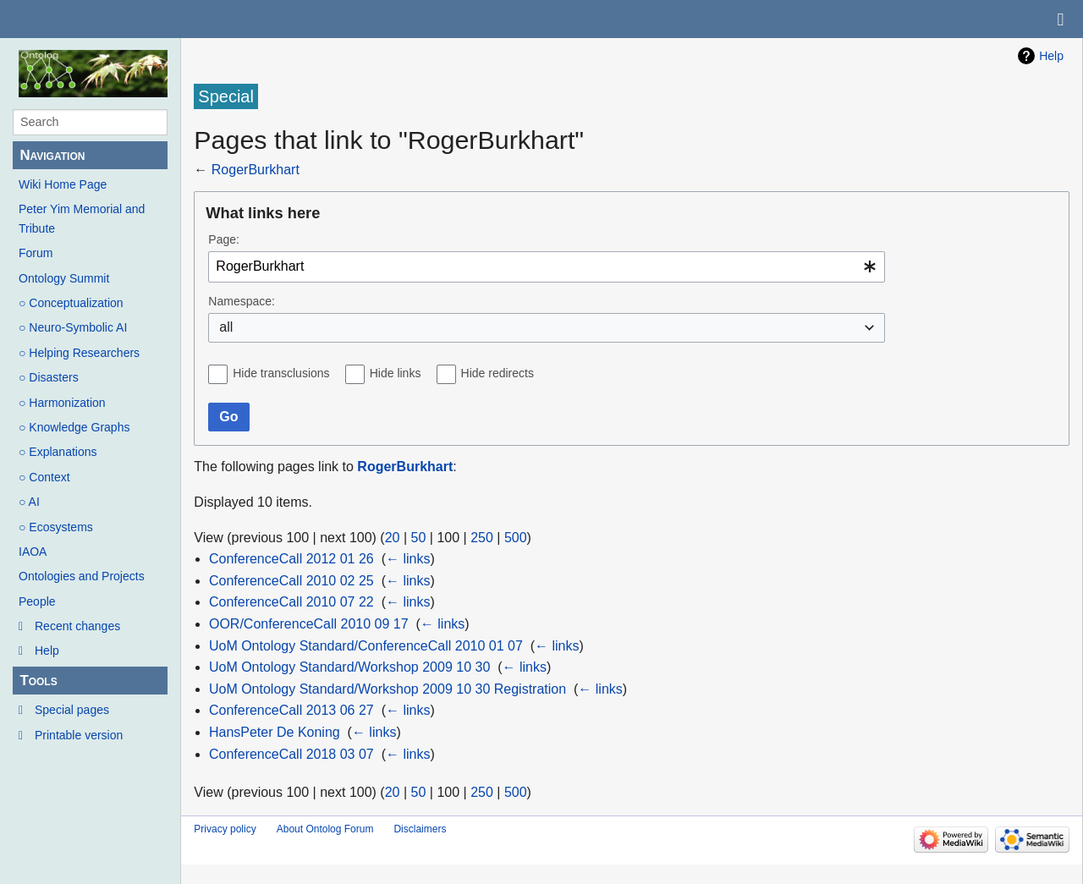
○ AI (29, 501)
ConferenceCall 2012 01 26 (291, 559)
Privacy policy (225, 829)
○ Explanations (58, 451)
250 (481, 537)
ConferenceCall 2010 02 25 (291, 581)
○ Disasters (49, 377)
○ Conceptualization (71, 303)
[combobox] (546, 267)
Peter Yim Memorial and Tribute (82, 218)
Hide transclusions (281, 373)
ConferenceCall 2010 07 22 (291, 602)
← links (408, 559)
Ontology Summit (64, 278)
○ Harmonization (62, 402)
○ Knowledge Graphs (74, 427)
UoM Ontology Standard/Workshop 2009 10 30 (349, 667)
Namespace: (241, 301)
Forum (35, 253)
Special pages (72, 710)
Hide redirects (497, 373)
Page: (223, 239)
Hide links (395, 373)
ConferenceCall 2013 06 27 (291, 710)
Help (47, 650)
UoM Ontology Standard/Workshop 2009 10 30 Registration (387, 689)
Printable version (79, 735)
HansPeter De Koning (274, 732)
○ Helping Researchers (79, 353)
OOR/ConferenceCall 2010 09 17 (309, 624)
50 (418, 537)
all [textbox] (226, 327)
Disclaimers (419, 829)
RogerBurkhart (256, 169)
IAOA (33, 551)
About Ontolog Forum (325, 829)
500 (515, 537)
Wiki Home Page (63, 184)
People (37, 601)
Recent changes (77, 626)
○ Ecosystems (56, 527)
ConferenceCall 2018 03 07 (291, 754)
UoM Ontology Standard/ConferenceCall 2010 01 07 (366, 646)
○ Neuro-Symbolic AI (73, 327)
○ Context (44, 477)
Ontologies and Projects (82, 576)
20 (392, 537)
